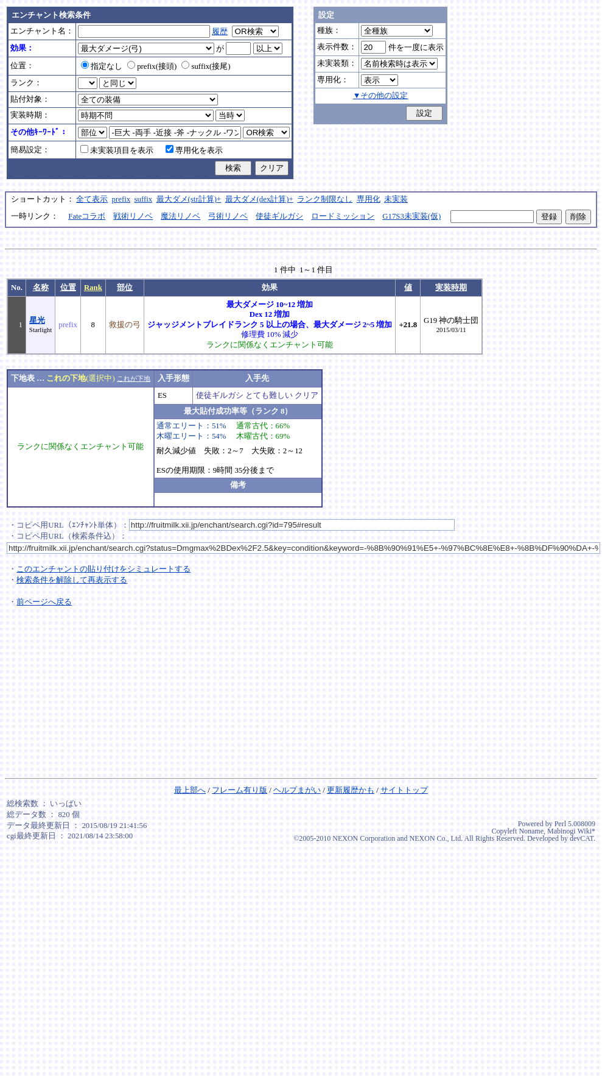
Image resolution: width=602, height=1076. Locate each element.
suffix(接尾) (205, 66)
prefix (121, 199)
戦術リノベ (133, 216)
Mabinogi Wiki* (571, 831)
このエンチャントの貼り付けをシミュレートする (103, 569)
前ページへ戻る (44, 602)
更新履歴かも (350, 790)
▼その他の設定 (380, 95)
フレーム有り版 (239, 790)
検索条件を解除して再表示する (71, 580)
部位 (125, 287)
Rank (93, 287)
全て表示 (92, 199)
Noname (531, 831)
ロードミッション (342, 216)
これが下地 (133, 378)
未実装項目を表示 (116, 150)
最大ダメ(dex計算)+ (259, 199)
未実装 (396, 199)
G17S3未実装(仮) (411, 216)
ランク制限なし (324, 199)
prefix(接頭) (152, 66)
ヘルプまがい (297, 790)
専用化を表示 (194, 150)
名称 (41, 287)
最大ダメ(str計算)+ (189, 199)
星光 (37, 320)
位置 (68, 287)
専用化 (368, 199)
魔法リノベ (180, 216)
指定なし (101, 66)
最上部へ (190, 790)
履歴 (220, 31)
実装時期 (451, 287)
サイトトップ (404, 790)
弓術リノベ (228, 216)
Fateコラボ (86, 216)
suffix (144, 199)
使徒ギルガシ (279, 216)
